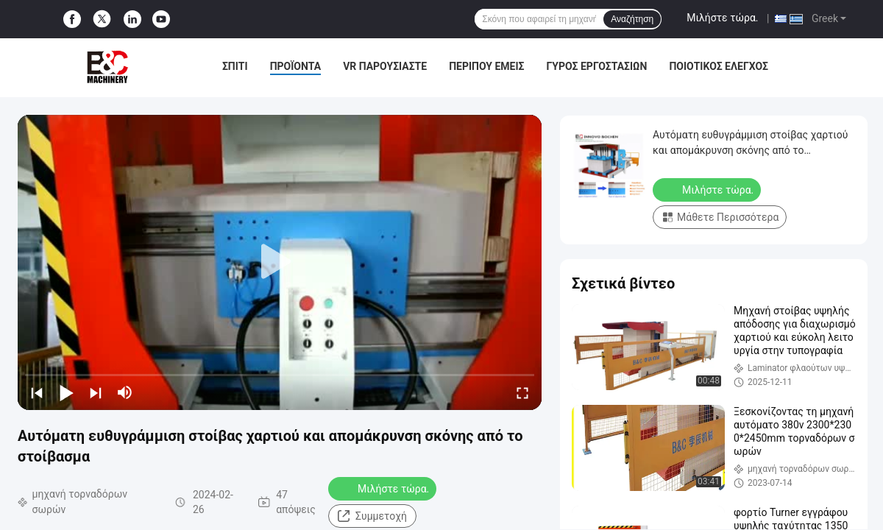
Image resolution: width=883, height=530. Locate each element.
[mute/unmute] (125, 392)
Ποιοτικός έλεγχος (718, 66)
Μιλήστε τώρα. (722, 18)
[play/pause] (66, 392)
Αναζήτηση (632, 19)
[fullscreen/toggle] (522, 392)
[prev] (37, 392)
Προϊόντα (296, 66)
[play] (279, 262)
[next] (95, 392)
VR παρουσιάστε (385, 66)
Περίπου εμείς (486, 66)
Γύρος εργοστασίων (597, 66)
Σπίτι (235, 66)
